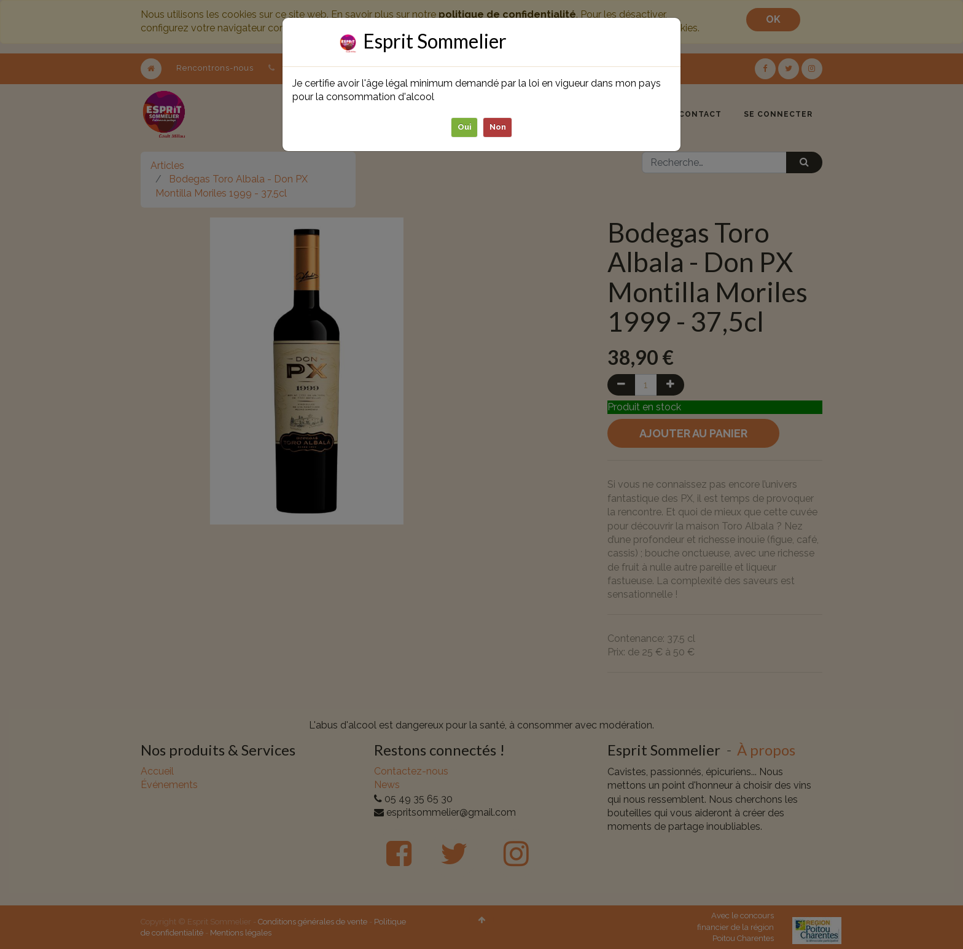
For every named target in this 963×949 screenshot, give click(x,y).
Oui (465, 126)
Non (497, 126)
